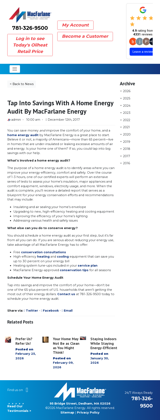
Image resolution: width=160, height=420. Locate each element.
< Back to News (22, 84)
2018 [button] (126, 149)
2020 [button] (127, 134)
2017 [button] (126, 156)
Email (67, 310)
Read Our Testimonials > (19, 406)
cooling (63, 256)
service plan (88, 265)
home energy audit (23, 135)
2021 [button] (126, 127)
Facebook (50, 310)
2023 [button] (126, 113)
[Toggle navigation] (15, 69)
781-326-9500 (30, 28)
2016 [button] (126, 163)
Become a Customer (85, 36)
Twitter (31, 310)
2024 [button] (126, 106)
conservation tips (74, 270)
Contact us (66, 294)
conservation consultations (43, 252)
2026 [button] (126, 91)
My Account (75, 25)
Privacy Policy (88, 412)
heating (43, 256)
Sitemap (67, 412)
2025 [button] (126, 98)
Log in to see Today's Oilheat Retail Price (30, 45)
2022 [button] (126, 120)
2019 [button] (126, 142)
